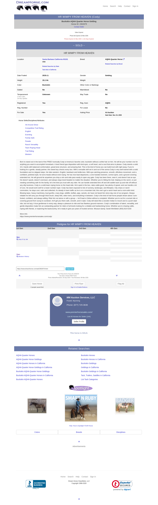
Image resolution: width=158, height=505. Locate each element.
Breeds (79, 432)
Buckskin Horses (88, 355)
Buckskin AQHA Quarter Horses (29, 379)
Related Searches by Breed (113, 64)
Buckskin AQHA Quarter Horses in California (34, 375)
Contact (127, 6)
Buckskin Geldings (88, 363)
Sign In (135, 6)
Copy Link (69, 269)
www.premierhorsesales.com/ (79, 312)
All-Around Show (31, 125)
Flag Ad (121, 284)
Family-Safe (29, 138)
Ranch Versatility (31, 145)
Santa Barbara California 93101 (55, 59)
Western (28, 154)
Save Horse (37, 284)
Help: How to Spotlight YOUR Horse (81, 426)
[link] (122, 485)
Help (120, 6)
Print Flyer (79, 284)
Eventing (28, 135)
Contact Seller (79, 27)
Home (105, 6)
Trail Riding (29, 151)
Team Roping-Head (32, 148)
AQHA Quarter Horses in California (30, 363)
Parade (28, 141)
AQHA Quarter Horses (25, 355)
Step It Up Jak (22, 239)
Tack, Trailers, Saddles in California (95, 375)
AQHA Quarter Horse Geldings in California (34, 367)
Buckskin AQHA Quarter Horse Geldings (33, 371)
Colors (37, 432)
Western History (23, 256)
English (28, 131)
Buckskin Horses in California (93, 359)
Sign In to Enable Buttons (79, 287)
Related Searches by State (50, 66)
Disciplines (120, 432)
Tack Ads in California (49, 69)
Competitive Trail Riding (34, 128)
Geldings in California (90, 367)
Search (113, 6)
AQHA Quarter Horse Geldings (29, 359)
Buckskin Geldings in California (94, 371)
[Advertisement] (80, 455)
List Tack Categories (89, 379)
